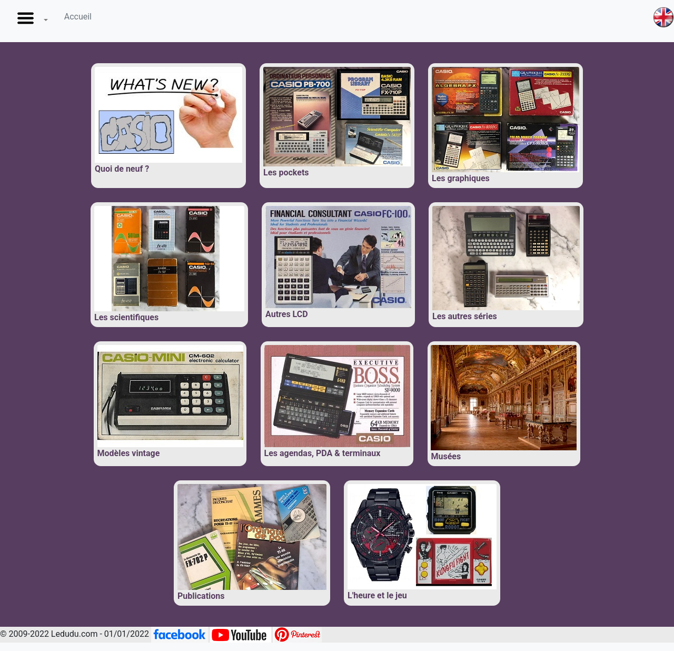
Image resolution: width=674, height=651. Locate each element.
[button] (30, 21)
